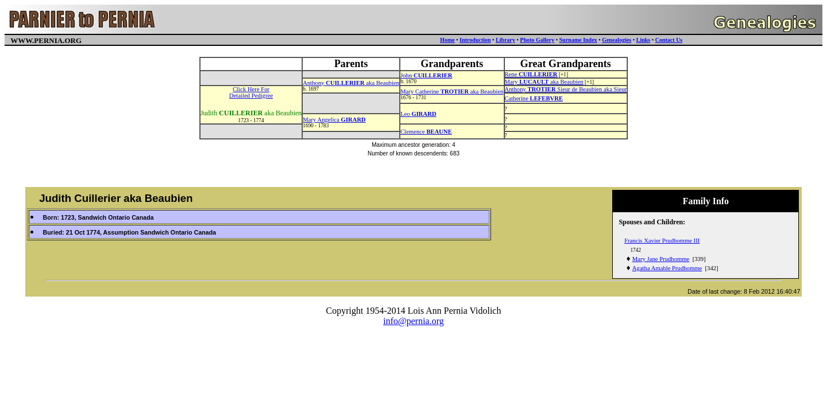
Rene (531, 74)
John (426, 75)
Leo (418, 114)
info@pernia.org (413, 321)
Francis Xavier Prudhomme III (662, 240)
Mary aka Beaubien (544, 82)
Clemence (426, 131)
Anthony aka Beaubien (351, 83)
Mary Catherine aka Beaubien (451, 91)
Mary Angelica (334, 119)
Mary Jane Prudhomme (660, 259)
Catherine (534, 98)
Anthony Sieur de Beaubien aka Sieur (566, 89)
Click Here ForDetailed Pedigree (251, 92)
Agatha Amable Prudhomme (667, 268)
